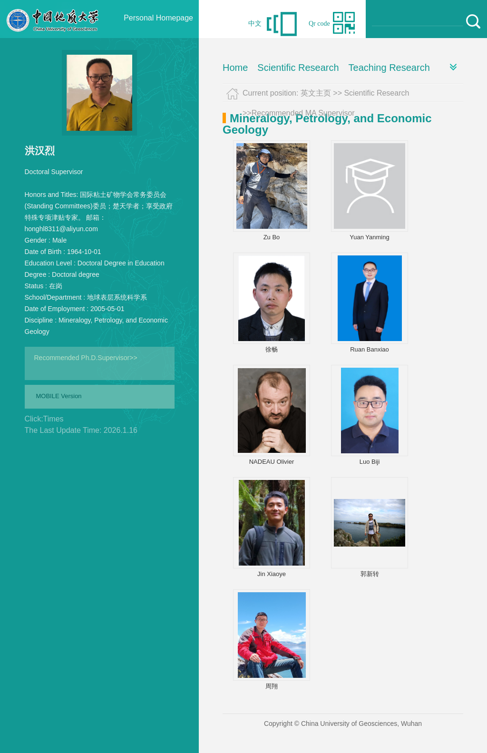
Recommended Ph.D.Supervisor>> (85, 358)
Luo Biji (370, 461)
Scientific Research (298, 67)
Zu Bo (271, 237)
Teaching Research (389, 67)
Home (235, 67)
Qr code (319, 23)
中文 (255, 23)
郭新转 (369, 573)
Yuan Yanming (369, 237)
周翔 (271, 686)
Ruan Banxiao (369, 349)
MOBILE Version (59, 396)
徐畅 (271, 349)
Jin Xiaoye (271, 573)
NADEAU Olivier (271, 461)
